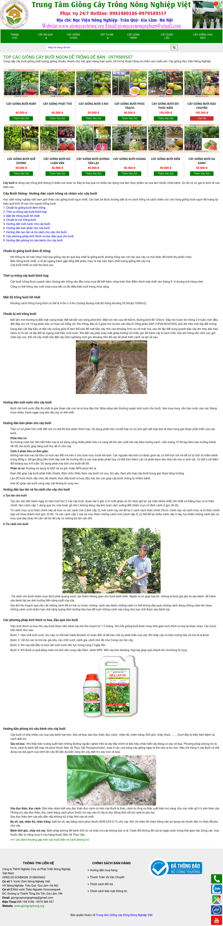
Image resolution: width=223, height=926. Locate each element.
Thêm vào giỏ (21, 118)
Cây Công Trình (133, 36)
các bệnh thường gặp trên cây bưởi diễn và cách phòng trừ (52, 839)
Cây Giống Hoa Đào (203, 36)
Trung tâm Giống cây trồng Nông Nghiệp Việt (124, 915)
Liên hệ (201, 118)
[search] (174, 47)
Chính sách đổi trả (101, 884)
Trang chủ (15, 36)
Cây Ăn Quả (45, 34)
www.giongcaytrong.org (29, 906)
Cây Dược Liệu (167, 36)
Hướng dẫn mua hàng (103, 870)
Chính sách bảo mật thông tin (108, 891)
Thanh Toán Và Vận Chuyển (107, 877)
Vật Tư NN (106, 34)
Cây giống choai (73, 36)
